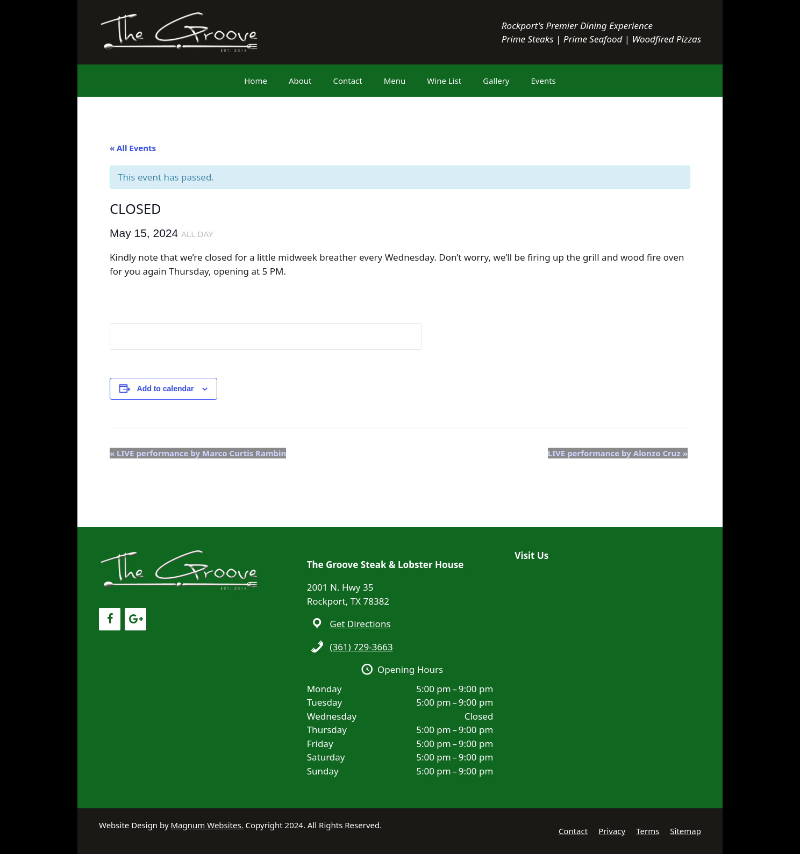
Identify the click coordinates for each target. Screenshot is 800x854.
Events (543, 80)
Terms (647, 831)
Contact (347, 80)
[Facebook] (109, 619)
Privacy (611, 831)
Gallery (496, 80)
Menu (395, 80)
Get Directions (360, 624)
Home (255, 80)
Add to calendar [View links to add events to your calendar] (165, 388)
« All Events (133, 147)
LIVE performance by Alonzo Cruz (618, 453)
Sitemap (685, 831)
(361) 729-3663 (361, 647)
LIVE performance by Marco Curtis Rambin (198, 453)
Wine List (444, 80)
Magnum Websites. (207, 825)
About (300, 80)
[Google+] (135, 619)
